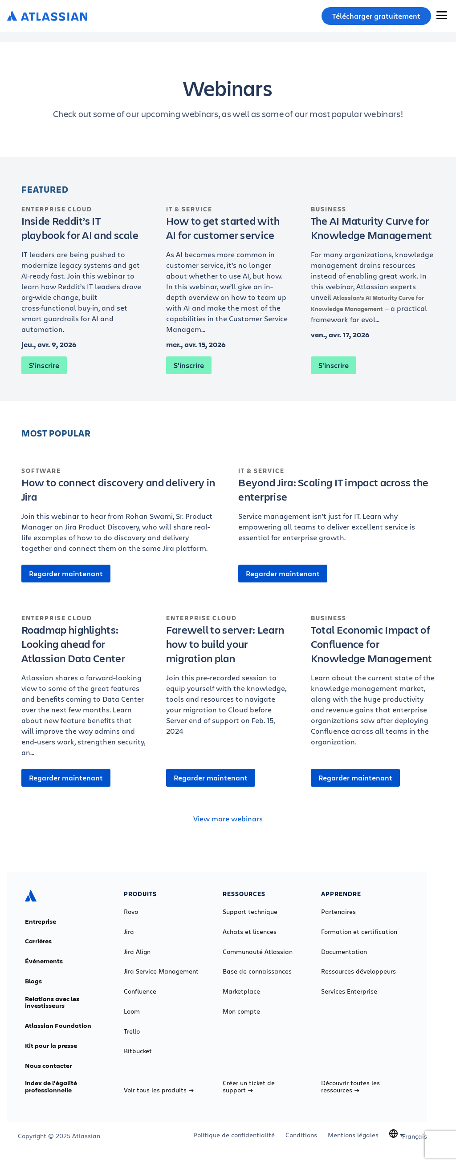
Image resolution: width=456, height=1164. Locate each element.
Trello (132, 1031)
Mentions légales (353, 1135)
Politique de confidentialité (234, 1135)
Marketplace (241, 991)
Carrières (38, 941)
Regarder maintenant (66, 573)
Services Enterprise (349, 991)
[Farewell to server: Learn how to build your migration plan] (228, 679)
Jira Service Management (161, 971)
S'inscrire (44, 365)
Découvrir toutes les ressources (350, 1086)
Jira (129, 931)
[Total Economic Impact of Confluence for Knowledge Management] (373, 684)
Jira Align (137, 951)
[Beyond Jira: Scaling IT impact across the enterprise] (336, 509)
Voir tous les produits (159, 1090)
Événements (44, 961)
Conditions (301, 1135)
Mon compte (241, 1011)
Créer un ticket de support (249, 1086)
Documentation (344, 951)
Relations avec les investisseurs (52, 1002)
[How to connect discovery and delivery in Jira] (119, 514)
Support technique (250, 911)
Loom (132, 1011)
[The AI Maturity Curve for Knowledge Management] (373, 269)
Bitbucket (138, 1051)
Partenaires (338, 911)
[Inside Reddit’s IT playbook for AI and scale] (83, 274)
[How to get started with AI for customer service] (228, 274)
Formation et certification (359, 931)
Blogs (33, 981)
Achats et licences (250, 931)
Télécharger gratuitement (376, 16)
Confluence (140, 991)
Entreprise (40, 921)
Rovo (131, 911)
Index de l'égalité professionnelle (51, 1086)
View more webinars (228, 818)
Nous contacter (48, 1065)
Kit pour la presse (51, 1045)
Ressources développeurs (358, 971)
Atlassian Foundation (58, 1025)
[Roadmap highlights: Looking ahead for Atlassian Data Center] (83, 690)
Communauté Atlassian (258, 951)
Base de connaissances (257, 971)
